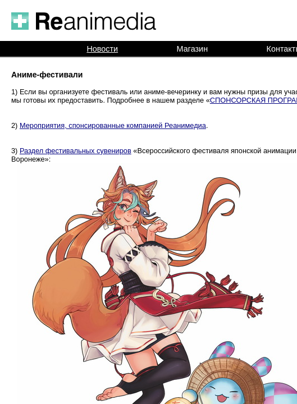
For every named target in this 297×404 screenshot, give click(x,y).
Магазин (192, 48)
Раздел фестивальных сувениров (75, 150)
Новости (102, 48)
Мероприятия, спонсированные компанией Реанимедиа (113, 125)
